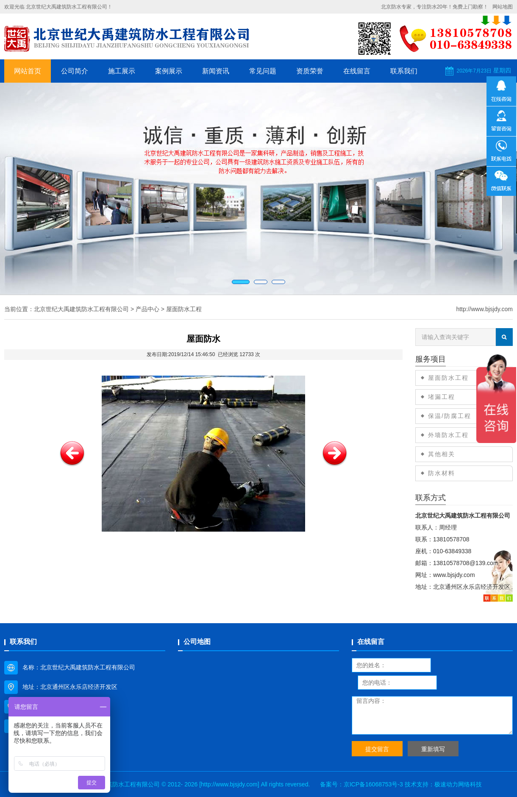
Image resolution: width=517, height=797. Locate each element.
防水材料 (441, 473)
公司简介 (74, 71)
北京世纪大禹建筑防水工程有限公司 (81, 309)
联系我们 (403, 71)
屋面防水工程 (184, 309)
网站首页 (27, 71)
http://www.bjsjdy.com (484, 309)
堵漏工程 (441, 396)
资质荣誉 (309, 71)
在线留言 (356, 71)
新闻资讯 (215, 71)
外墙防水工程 (448, 435)
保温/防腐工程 (449, 415)
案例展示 (168, 71)
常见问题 (262, 71)
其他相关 (441, 454)
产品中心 (147, 309)
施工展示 (121, 71)
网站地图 (502, 7)
